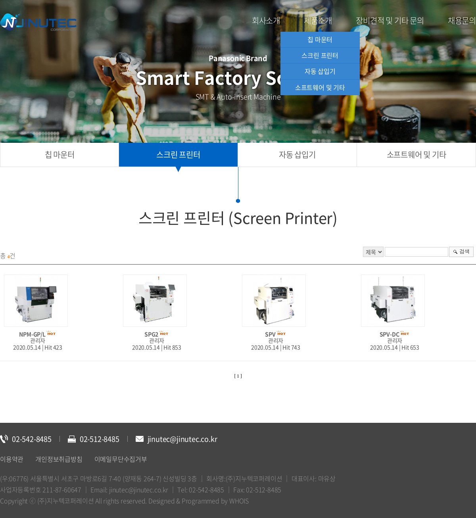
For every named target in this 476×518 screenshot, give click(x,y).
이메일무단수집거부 (120, 459)
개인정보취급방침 (58, 459)
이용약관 (11, 459)
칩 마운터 (319, 39)
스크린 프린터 (319, 55)
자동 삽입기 (320, 71)
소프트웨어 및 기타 (320, 87)
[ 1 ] (238, 376)
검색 (464, 251)
